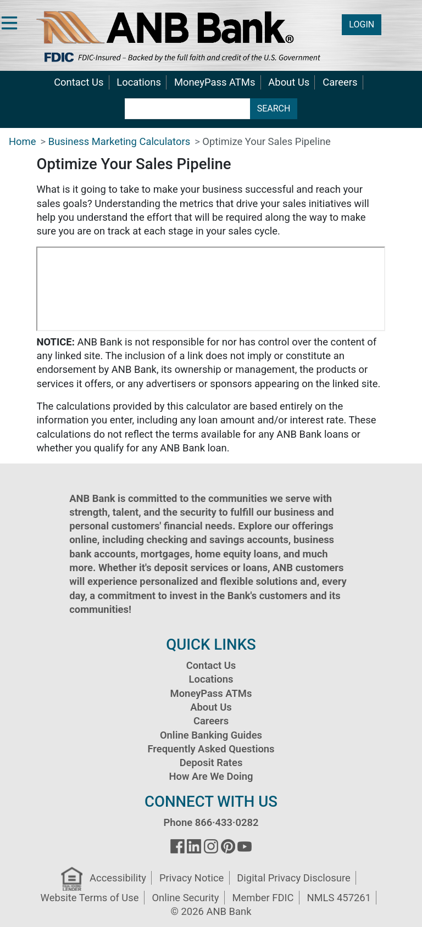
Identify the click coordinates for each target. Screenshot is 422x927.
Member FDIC (262, 897)
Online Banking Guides (211, 735)
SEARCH (274, 108)
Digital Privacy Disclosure (293, 878)
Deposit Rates (211, 762)
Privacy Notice (191, 878)
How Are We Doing (211, 776)
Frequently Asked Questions (210, 749)
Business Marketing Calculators (119, 141)
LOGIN (361, 24)
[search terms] (188, 108)
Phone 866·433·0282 (210, 822)
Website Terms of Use (90, 897)
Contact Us (78, 82)
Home (22, 141)
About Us (288, 82)
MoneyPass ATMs (214, 82)
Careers (340, 82)
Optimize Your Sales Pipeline (266, 141)
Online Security (185, 897)
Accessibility (118, 878)
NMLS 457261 (339, 897)
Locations (138, 82)
